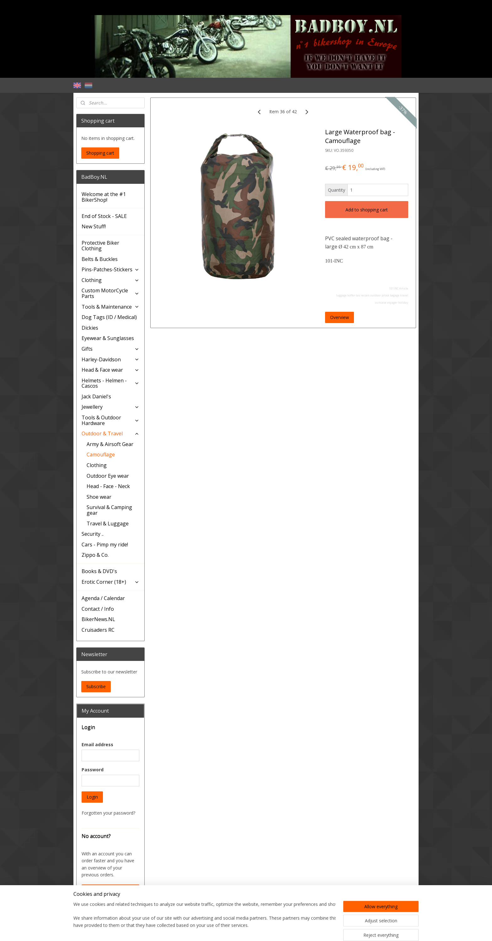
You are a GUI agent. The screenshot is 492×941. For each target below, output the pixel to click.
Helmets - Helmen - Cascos (110, 383)
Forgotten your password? (108, 813)
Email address (97, 744)
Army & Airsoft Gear (110, 444)
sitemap (219, 929)
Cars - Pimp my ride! (105, 544)
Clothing (110, 280)
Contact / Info (98, 608)
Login (92, 797)
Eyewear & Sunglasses (108, 338)
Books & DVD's (99, 571)
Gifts (110, 348)
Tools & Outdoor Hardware (110, 420)
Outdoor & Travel (110, 433)
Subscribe (96, 686)
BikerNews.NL (98, 619)
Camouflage (101, 454)
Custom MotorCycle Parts (110, 293)
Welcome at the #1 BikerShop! (104, 197)
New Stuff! (94, 226)
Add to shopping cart (366, 210)
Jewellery (110, 406)
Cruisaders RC (98, 629)
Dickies (90, 327)
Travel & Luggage (108, 523)
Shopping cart (100, 153)
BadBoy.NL (91, 908)
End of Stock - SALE (104, 216)
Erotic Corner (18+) (110, 581)
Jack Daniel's (96, 396)
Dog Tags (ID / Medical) (109, 317)
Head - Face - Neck (108, 486)
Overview (339, 317)
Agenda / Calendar (103, 598)
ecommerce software (256, 929)
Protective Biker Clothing (100, 245)
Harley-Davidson (110, 359)
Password (93, 770)
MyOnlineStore (312, 929)
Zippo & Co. (95, 554)
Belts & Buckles (100, 259)
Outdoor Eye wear (108, 475)
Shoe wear (99, 496)
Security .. (93, 533)
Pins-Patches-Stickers (110, 269)
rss (232, 929)
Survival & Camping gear (109, 510)
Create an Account (105, 890)
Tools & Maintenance (110, 306)
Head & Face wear (110, 369)
